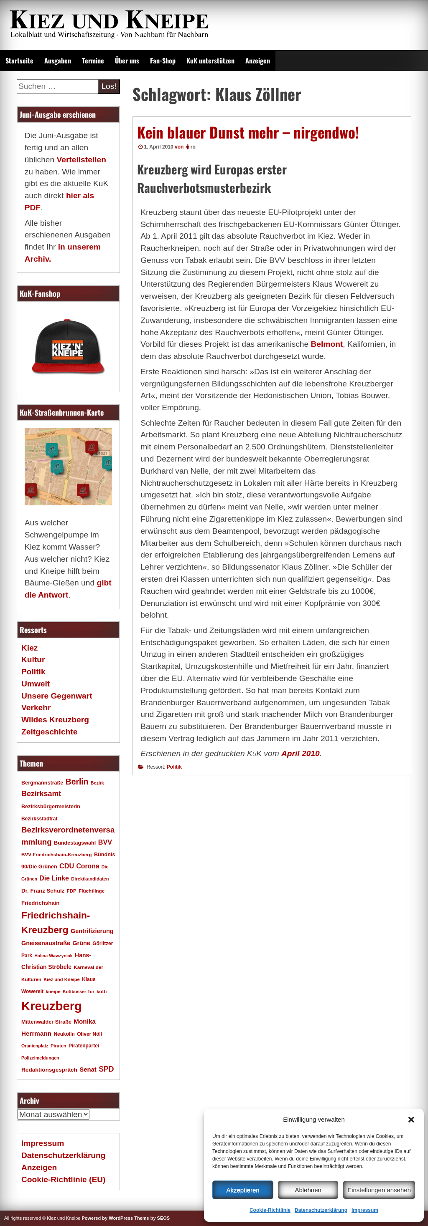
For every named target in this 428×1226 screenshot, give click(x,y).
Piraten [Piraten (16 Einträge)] (58, 1045)
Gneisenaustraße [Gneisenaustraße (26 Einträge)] (45, 943)
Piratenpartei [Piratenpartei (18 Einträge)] (84, 1046)
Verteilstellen (81, 159)
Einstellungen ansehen (379, 1189)
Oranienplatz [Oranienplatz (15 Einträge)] (34, 1045)
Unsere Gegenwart (56, 695)
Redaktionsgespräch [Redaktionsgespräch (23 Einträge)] (49, 1070)
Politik (174, 767)
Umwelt (35, 683)
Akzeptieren (242, 1189)
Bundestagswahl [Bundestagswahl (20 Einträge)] (75, 843)
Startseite (19, 60)
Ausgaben (57, 60)
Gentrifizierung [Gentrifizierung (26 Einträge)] (92, 931)
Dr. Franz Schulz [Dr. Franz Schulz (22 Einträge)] (42, 891)
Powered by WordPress (107, 1218)
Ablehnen (308, 1189)
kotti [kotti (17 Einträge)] (102, 991)
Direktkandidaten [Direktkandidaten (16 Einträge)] (90, 878)
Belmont (327, 344)
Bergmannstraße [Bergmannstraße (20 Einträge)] (42, 783)
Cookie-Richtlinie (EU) (63, 1179)
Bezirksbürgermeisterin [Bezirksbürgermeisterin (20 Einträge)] (50, 807)
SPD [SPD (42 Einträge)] (106, 1069)
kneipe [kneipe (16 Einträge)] (53, 991)
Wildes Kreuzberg (55, 719)
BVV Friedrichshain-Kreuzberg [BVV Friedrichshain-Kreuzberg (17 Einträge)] (56, 854)
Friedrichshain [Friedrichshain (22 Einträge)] (40, 903)
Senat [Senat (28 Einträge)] (88, 1069)
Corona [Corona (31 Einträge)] (87, 866)
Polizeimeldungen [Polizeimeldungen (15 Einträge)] (40, 1057)
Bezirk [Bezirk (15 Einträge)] (97, 782)
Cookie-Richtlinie (270, 1210)
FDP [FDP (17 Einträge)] (71, 890)
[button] (411, 1119)
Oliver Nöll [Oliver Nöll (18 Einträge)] (89, 1034)
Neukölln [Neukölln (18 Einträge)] (64, 1034)
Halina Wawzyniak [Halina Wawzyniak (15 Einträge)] (53, 955)
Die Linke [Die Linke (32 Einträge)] (54, 878)
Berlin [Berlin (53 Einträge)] (77, 781)
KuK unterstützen (210, 60)
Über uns (127, 60)
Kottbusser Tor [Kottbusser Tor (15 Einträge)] (78, 991)
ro (193, 147)
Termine (93, 60)
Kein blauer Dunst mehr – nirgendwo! (248, 132)
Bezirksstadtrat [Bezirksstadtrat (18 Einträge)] (39, 819)
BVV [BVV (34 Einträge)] (105, 842)
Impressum (365, 1210)
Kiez (29, 647)
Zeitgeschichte (49, 731)
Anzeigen (257, 60)
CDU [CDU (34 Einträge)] (66, 866)
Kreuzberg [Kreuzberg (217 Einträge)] (51, 1006)
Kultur (33, 659)
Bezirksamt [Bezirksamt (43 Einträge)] (41, 794)
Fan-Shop (163, 60)
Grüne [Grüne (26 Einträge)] (81, 943)
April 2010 (300, 753)
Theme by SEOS (152, 1218)
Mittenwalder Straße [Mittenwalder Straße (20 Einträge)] (46, 1022)
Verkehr (36, 707)
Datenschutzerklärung (321, 1210)
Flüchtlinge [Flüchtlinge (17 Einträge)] (91, 890)
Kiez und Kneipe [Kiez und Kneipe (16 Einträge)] (61, 979)
